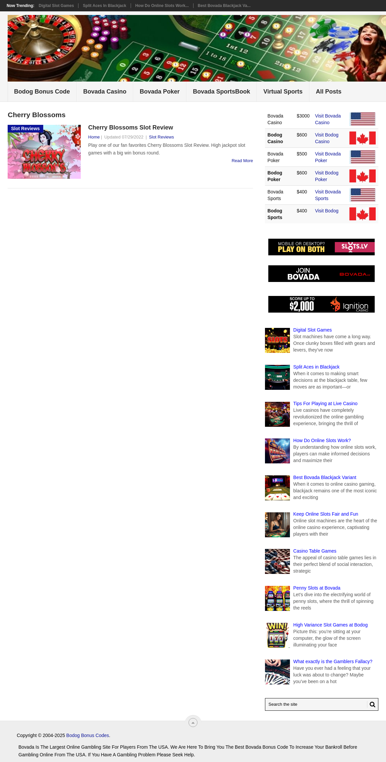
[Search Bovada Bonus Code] (321, 704)
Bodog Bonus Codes (87, 735)
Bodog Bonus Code (42, 91)
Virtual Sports (283, 91)
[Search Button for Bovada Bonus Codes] (371, 704)
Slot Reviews (161, 136)
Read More (242, 160)
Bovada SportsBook (221, 91)
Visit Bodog (326, 210)
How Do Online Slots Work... (162, 5)
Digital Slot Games (56, 5)
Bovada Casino (104, 91)
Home (94, 136)
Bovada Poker (160, 91)
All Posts (328, 91)
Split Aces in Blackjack (104, 5)
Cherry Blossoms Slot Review (130, 127)
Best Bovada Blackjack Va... (224, 5)
